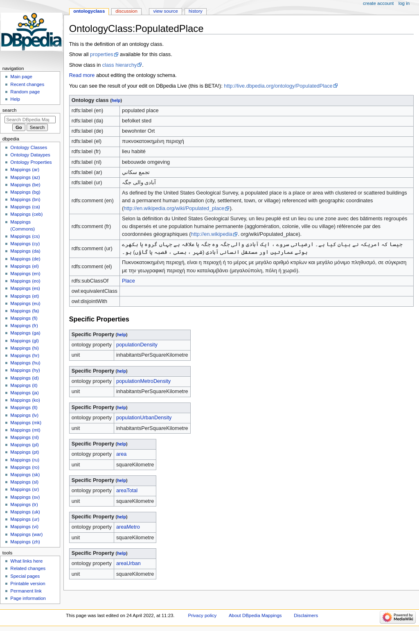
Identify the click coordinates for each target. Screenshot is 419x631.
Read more (82, 75)
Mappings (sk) (25, 474)
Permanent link (25, 590)
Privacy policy (202, 615)
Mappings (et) (24, 296)
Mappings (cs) (25, 236)
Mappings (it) (23, 385)
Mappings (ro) (24, 467)
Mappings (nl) (24, 437)
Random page (25, 91)
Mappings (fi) (23, 318)
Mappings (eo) (25, 280)
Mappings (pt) (24, 452)
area (121, 454)
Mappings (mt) (25, 429)
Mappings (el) (24, 266)
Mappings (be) (25, 184)
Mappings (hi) (24, 348)
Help (15, 99)
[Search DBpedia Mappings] (30, 119)
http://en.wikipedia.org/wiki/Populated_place (174, 208)
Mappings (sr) (24, 489)
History (196, 11)
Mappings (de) (25, 258)
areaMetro (128, 527)
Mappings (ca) (25, 206)
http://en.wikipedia (212, 234)
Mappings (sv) (25, 497)
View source (165, 11)
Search (9, 110)
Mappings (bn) (25, 199)
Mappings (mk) (25, 422)
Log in (404, 3)
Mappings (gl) (24, 340)
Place (128, 281)
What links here (26, 561)
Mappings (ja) (24, 392)
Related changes (27, 568)
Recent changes (27, 84)
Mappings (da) (25, 251)
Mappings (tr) (24, 504)
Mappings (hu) (25, 362)
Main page (21, 76)
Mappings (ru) (24, 459)
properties (101, 54)
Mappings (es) (25, 288)
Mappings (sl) (24, 481)
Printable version (27, 583)
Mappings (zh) (25, 541)
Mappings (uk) (25, 511)
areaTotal (126, 490)
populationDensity (137, 345)
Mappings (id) (24, 377)
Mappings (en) (25, 273)
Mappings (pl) (24, 444)
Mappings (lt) (23, 407)
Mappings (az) (25, 177)
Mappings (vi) (24, 526)
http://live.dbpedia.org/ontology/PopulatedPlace (278, 86)
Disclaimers (306, 615)
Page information (28, 598)
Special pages (25, 576)
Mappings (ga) (25, 332)
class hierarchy (119, 65)
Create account (378, 3)
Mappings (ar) (24, 169)
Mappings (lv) (24, 415)
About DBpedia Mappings (255, 615)
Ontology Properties (31, 162)
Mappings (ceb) (26, 214)
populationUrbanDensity (143, 418)
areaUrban (128, 563)
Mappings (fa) (24, 310)
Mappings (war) (26, 534)
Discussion (126, 11)
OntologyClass (89, 11)
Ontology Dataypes (30, 154)
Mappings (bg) (25, 192)
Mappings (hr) (24, 355)
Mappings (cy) (25, 243)
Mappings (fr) (24, 325)
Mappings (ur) (24, 519)
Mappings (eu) (25, 303)
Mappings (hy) (25, 370)
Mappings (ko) (25, 400)
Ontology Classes (28, 147)
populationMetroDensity (143, 381)
